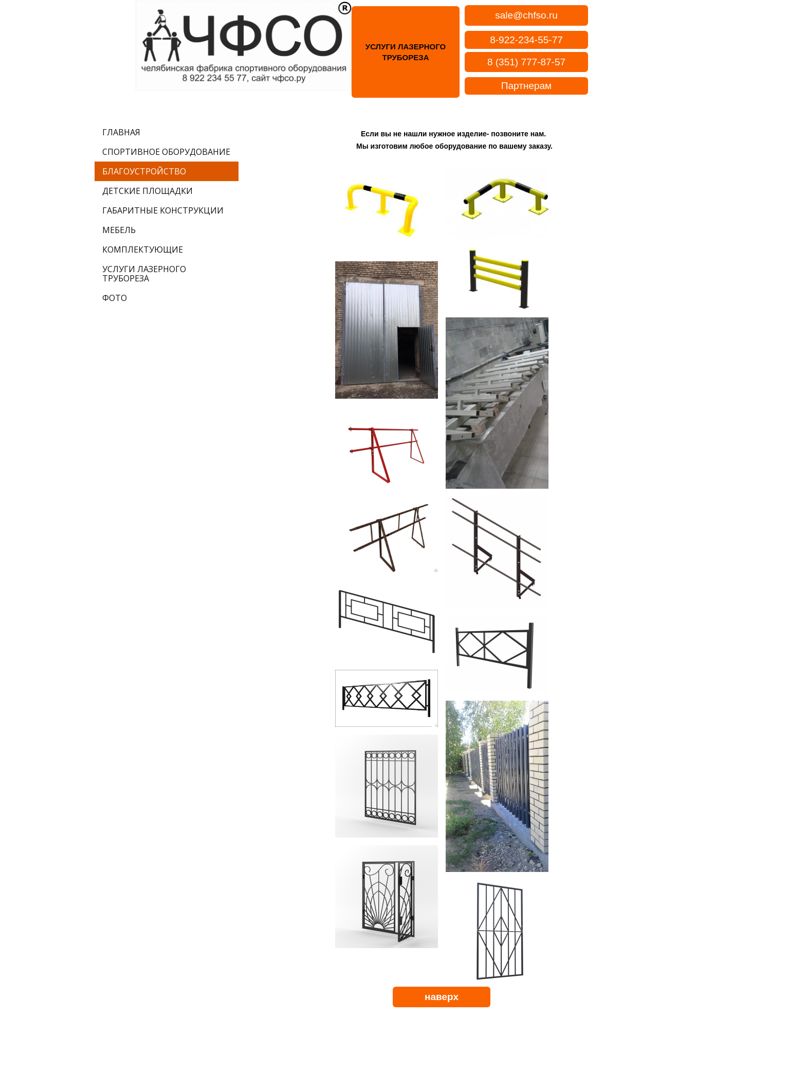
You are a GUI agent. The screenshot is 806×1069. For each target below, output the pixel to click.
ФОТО (114, 298)
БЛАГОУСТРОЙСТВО (144, 171)
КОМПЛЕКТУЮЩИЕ (142, 249)
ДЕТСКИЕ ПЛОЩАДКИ (147, 191)
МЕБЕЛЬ (119, 230)
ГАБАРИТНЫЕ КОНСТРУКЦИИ (163, 210)
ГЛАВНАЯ (121, 132)
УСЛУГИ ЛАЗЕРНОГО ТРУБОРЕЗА (144, 273)
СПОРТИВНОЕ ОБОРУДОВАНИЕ (166, 151)
